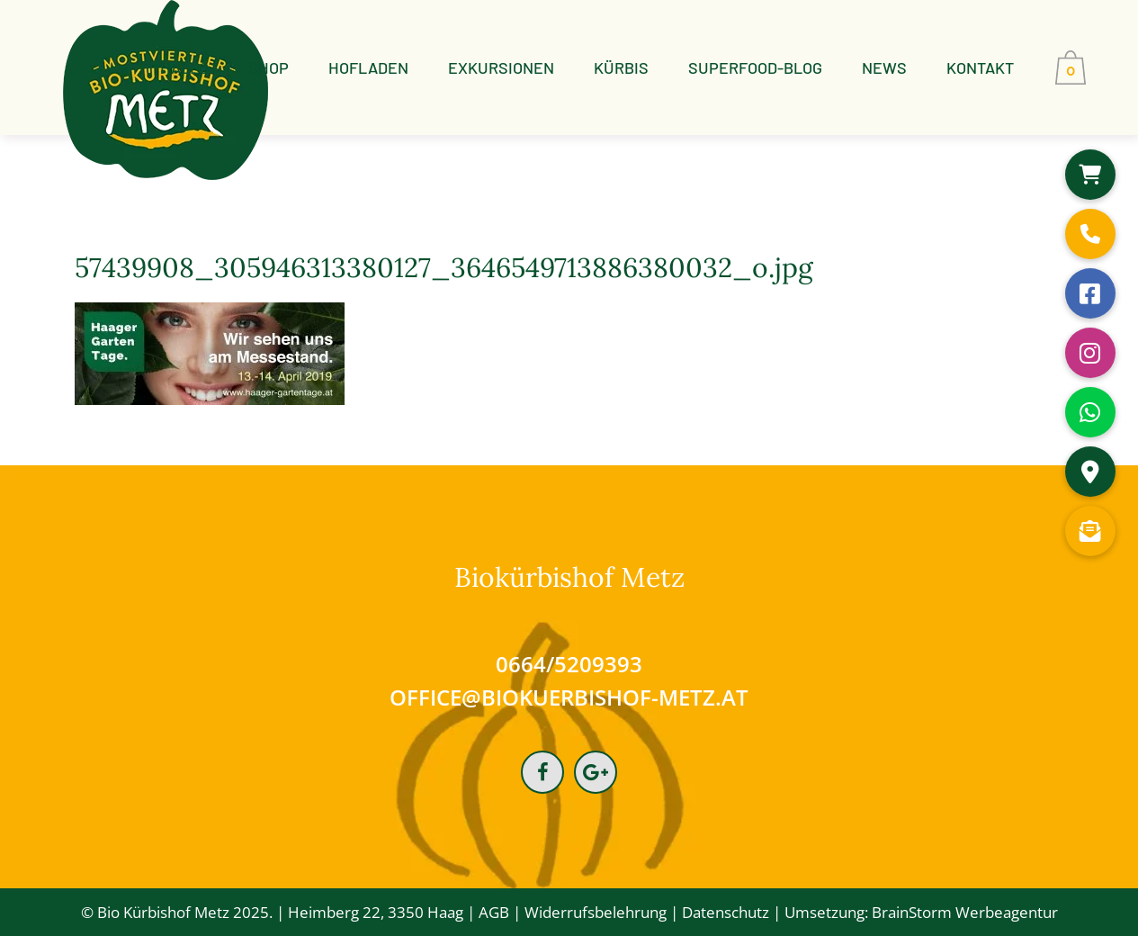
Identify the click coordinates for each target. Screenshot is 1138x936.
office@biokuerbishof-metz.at (569, 697)
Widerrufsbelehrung (595, 912)
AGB (494, 912)
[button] (1090, 174)
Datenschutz (725, 912)
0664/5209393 (569, 664)
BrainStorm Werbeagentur (965, 912)
